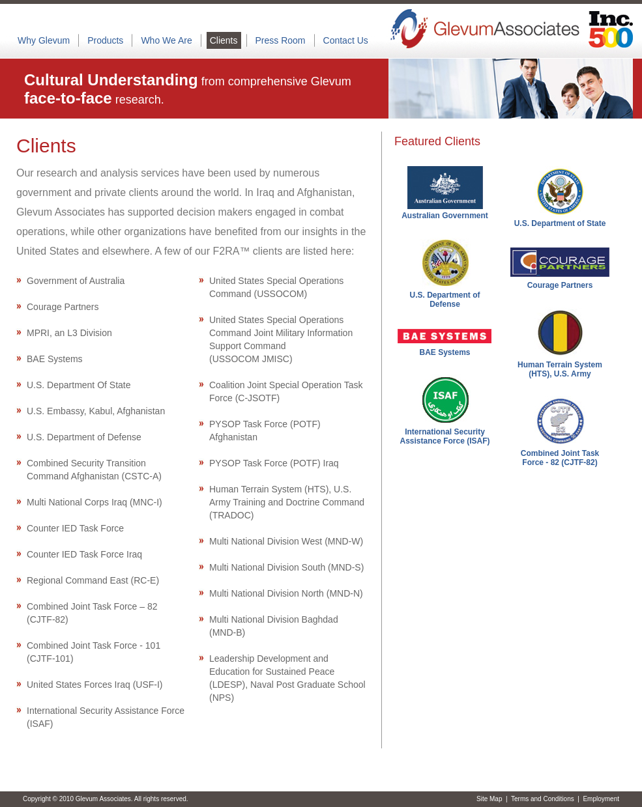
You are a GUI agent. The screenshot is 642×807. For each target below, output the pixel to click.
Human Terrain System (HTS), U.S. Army (560, 369)
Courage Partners (560, 285)
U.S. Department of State (560, 223)
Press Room (280, 40)
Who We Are (166, 40)
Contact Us (345, 40)
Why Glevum (44, 40)
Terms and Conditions (542, 798)
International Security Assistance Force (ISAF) (444, 436)
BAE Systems (444, 352)
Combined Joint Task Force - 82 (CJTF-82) (560, 458)
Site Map (489, 798)
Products (105, 40)
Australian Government (444, 215)
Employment (601, 798)
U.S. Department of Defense (444, 299)
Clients (224, 40)
